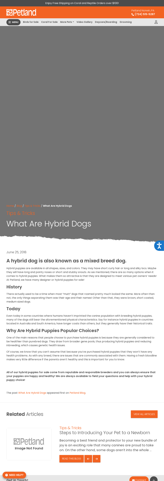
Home (10, 206)
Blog (19, 206)
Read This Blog (71, 458)
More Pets (66, 22)
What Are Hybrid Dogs (32, 393)
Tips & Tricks (32, 206)
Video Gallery (84, 22)
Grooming (126, 22)
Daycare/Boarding (106, 22)
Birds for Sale (31, 22)
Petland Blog (77, 393)
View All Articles (144, 414)
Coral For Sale (49, 22)
